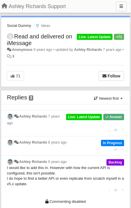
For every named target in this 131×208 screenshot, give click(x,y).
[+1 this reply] (115, 130)
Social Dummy (19, 25)
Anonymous (22, 50)
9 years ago (57, 162)
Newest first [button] (108, 98)
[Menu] (121, 6)
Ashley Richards (88, 50)
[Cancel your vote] (122, 130)
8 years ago (57, 142)
